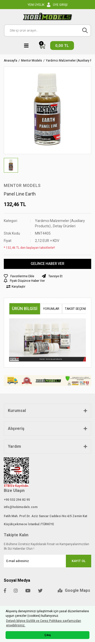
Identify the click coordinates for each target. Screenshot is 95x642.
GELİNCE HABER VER (47, 264)
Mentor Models (22, 185)
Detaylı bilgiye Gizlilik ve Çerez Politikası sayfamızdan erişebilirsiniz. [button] (43, 623)
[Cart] (56, 45)
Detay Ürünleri (64, 226)
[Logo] (47, 16)
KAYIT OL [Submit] (79, 561)
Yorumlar (51, 309)
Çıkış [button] (47, 635)
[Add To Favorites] (19, 276)
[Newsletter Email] (47, 561)
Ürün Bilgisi (24, 308)
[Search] (47, 30)
